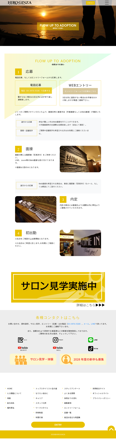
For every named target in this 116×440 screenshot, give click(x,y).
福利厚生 (10, 407)
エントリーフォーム (72, 407)
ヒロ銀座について (14, 393)
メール (86, 323)
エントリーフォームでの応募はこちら (80, 91)
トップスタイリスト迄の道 (46, 388)
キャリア (39, 398)
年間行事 (39, 417)
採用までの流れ (70, 398)
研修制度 (39, 412)
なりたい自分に (42, 393)
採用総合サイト (99, 388)
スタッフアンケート (72, 388)
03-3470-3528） (75, 323)
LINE (93, 323)
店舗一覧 (67, 412)
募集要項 (67, 403)
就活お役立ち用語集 (72, 417)
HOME (9, 388)
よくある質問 (69, 393)
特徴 (9, 398)
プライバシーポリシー (102, 398)
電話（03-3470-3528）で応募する (35, 90)
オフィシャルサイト (101, 393)
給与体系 (10, 403)
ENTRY (58, 424)
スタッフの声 (41, 403)
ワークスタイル (42, 407)
